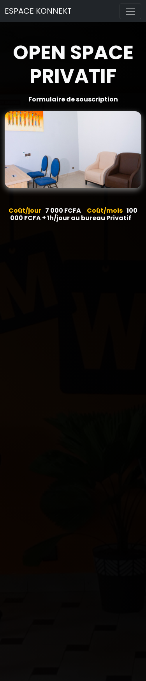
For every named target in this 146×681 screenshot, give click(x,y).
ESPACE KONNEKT (38, 10)
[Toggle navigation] (130, 11)
